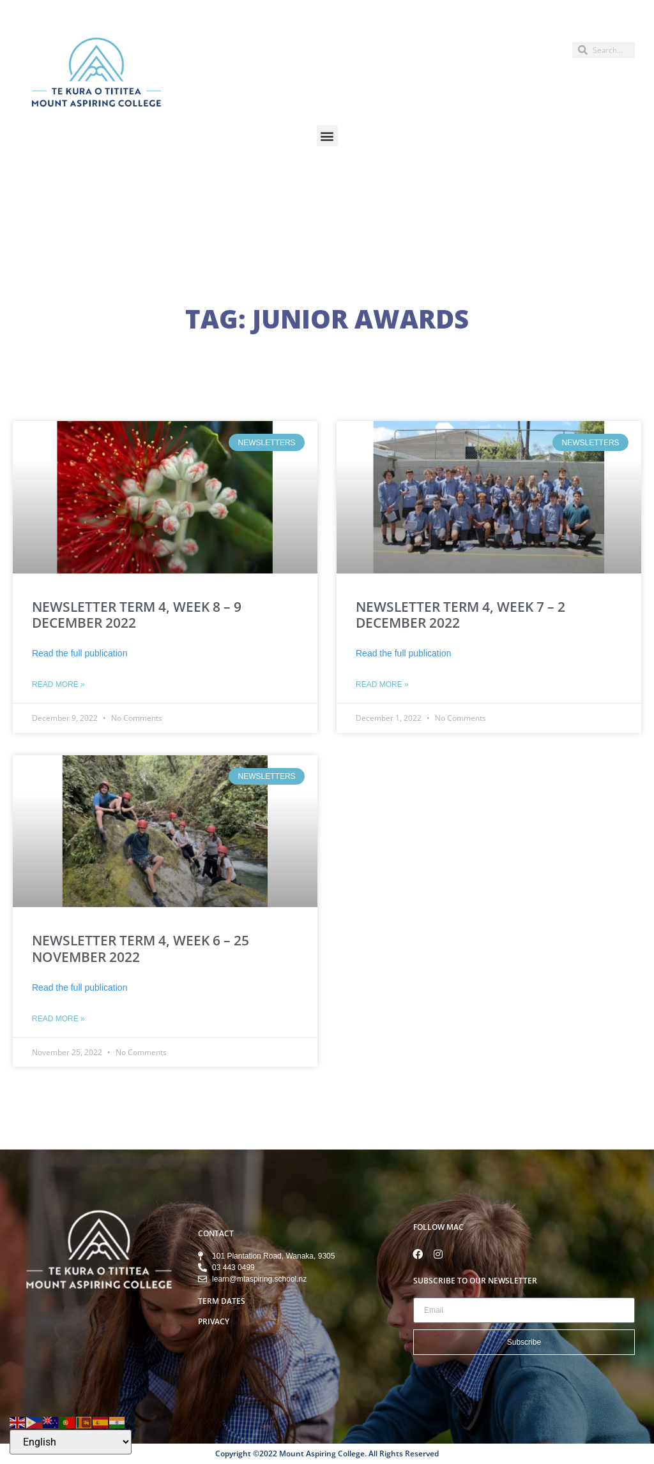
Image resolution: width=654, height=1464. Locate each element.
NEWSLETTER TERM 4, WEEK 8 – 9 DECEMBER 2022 (136, 615)
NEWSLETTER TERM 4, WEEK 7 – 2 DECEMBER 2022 (460, 615)
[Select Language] (71, 1442)
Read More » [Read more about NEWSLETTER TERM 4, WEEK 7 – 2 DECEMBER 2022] (382, 684)
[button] (327, 135)
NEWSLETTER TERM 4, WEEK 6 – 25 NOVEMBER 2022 (140, 948)
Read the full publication (79, 653)
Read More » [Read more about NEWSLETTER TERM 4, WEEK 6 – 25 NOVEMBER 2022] (58, 1018)
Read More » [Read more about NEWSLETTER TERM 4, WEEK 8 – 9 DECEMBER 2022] (58, 684)
